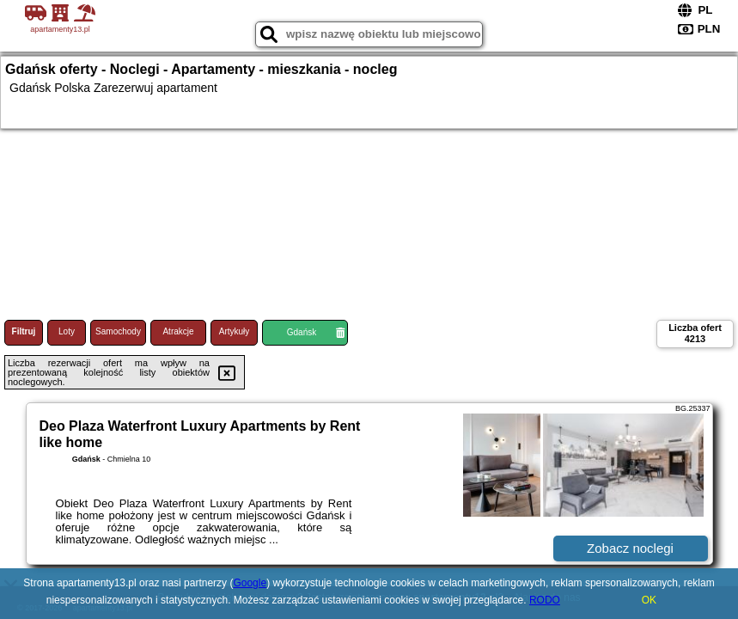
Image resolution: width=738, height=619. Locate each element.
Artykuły (234, 331)
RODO (544, 600)
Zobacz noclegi (630, 548)
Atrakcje (177, 331)
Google (249, 583)
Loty (66, 331)
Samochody (118, 331)
